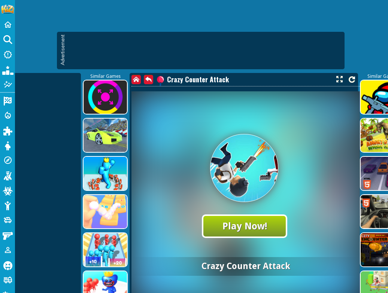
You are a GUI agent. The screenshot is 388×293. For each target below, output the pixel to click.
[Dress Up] (7, 145)
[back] (148, 79)
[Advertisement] (70, 104)
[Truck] (7, 279)
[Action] (7, 115)
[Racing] (7, 100)
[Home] (7, 24)
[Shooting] (7, 175)
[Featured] (7, 84)
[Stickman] (7, 205)
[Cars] (7, 220)
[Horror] (7, 264)
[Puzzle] (7, 130)
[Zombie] (7, 190)
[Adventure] (7, 160)
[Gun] (7, 235)
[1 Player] (7, 249)
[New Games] (7, 54)
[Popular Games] (7, 69)
